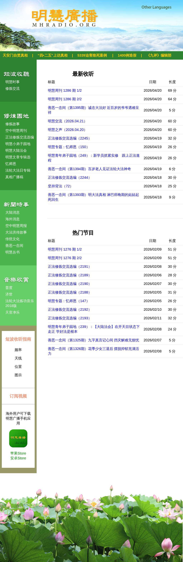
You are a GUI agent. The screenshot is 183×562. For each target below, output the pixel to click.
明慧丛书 (12, 252)
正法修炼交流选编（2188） (70, 292)
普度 (9, 288)
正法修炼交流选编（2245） (70, 138)
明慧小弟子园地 (17, 144)
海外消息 (12, 219)
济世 (9, 294)
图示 (18, 375)
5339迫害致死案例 (92, 55)
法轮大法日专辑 (17, 170)
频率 (18, 350)
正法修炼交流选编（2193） (70, 318)
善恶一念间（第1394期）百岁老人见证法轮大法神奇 (89, 169)
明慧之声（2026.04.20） (67, 130)
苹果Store (18, 453)
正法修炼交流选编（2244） (70, 177)
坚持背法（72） (60, 186)
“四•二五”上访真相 (53, 55)
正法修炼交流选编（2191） (70, 266)
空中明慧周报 (16, 226)
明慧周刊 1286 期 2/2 (65, 99)
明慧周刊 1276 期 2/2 (65, 258)
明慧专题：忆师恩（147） (69, 301)
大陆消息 (12, 212)
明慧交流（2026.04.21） (67, 121)
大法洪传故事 (16, 232)
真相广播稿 (14, 177)
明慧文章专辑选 (17, 157)
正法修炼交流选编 (19, 137)
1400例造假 (127, 55)
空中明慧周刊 (16, 131)
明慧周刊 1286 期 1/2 (65, 90)
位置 (18, 367)
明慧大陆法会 (16, 150)
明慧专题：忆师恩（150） (69, 147)
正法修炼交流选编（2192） (70, 309)
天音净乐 (12, 312)
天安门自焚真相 (15, 55)
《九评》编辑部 (158, 55)
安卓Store (18, 458)
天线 (18, 358)
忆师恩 (10, 164)
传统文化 (12, 239)
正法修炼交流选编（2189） (70, 275)
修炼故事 (12, 124)
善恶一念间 (14, 246)
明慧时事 (12, 82)
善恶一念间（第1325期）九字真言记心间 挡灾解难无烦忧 (93, 340)
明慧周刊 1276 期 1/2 (65, 249)
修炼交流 (12, 88)
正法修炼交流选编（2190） (70, 284)
